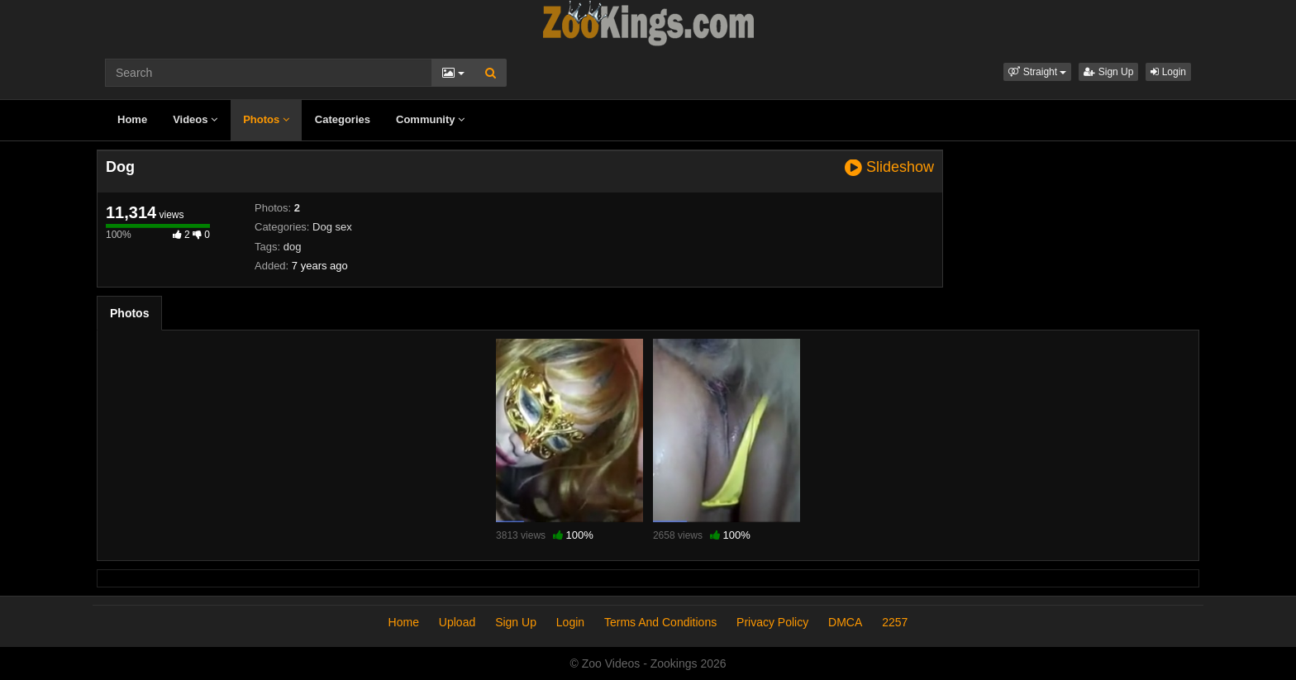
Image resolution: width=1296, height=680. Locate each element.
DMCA (845, 622)
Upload (457, 622)
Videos (195, 119)
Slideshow (889, 167)
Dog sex (332, 227)
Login (1168, 72)
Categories (342, 119)
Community (430, 119)
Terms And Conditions (660, 622)
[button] (1037, 72)
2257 (895, 622)
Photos (266, 119)
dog (293, 246)
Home (132, 119)
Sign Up (1108, 72)
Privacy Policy (772, 622)
